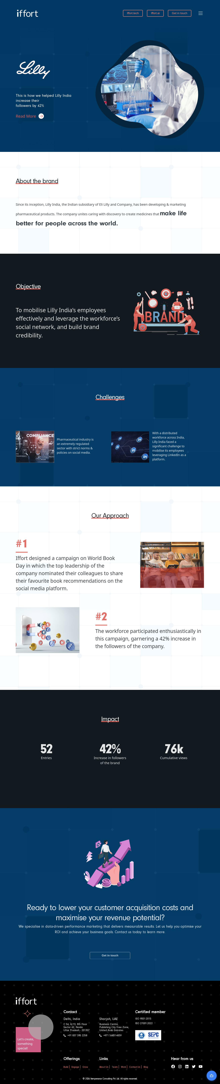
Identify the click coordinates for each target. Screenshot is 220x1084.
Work (123, 1067)
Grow (85, 1067)
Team (115, 1067)
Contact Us (134, 1067)
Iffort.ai (155, 13)
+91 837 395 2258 (75, 1035)
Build (66, 1067)
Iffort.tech (133, 13)
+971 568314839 (110, 1035)
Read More (30, 116)
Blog (146, 1067)
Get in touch (179, 13)
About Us (103, 1067)
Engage (75, 1067)
